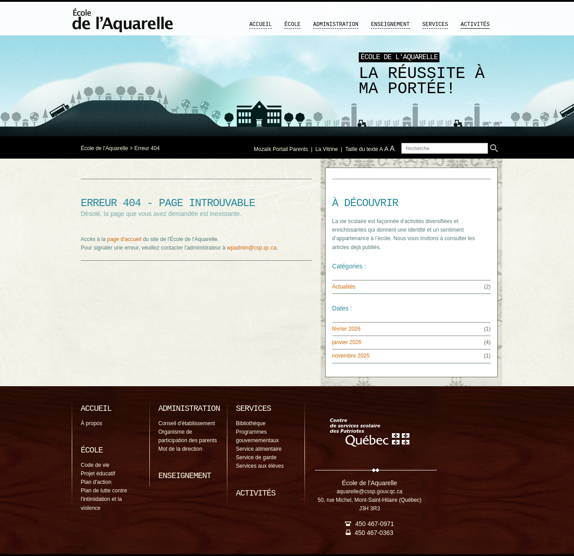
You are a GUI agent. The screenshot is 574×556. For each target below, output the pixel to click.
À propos (91, 423)
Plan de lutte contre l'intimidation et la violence (104, 499)
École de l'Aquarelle (104, 148)
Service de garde (256, 457)
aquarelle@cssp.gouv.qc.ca (370, 491)
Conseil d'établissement (186, 423)
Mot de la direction (180, 449)
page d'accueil (124, 239)
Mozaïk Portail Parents (281, 149)
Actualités (344, 287)
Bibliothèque (250, 423)
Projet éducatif (98, 473)
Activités (475, 25)
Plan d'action (96, 482)
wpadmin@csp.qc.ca (252, 248)
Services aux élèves (260, 466)
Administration (335, 25)
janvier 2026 (346, 342)
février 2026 (346, 329)
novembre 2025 (351, 356)
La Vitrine (326, 149)
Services (435, 25)
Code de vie (95, 465)
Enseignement (390, 25)
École (292, 25)
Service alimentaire (259, 449)
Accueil (260, 25)
